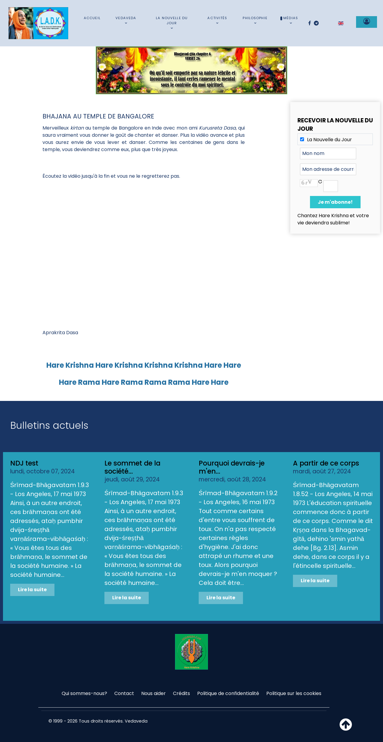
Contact (124, 693)
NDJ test (24, 463)
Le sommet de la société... (132, 467)
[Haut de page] (346, 728)
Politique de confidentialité (228, 693)
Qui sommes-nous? (84, 693)
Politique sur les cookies (293, 693)
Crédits (181, 693)
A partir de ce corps (326, 463)
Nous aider (153, 693)
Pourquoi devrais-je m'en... (232, 467)
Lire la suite (32, 589)
